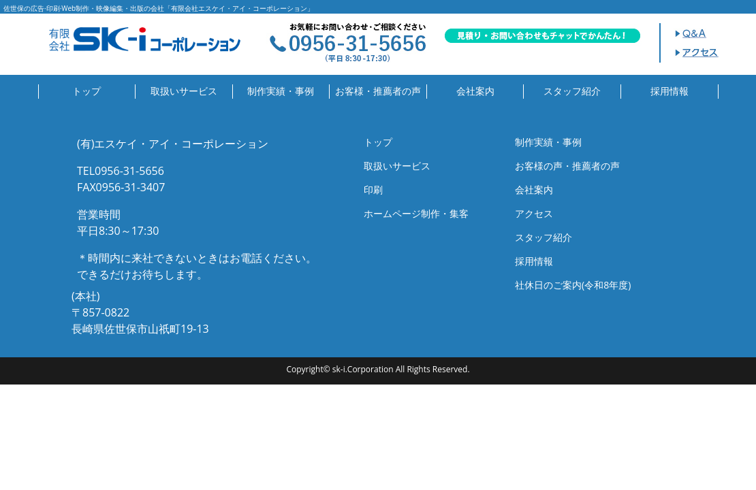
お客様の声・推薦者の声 (567, 165)
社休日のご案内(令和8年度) (573, 284)
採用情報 (669, 91)
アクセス (534, 213)
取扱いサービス (184, 91)
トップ (86, 91)
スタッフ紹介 (572, 91)
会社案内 (475, 91)
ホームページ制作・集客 (416, 213)
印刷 (373, 189)
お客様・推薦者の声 (378, 91)
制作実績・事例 (280, 91)
